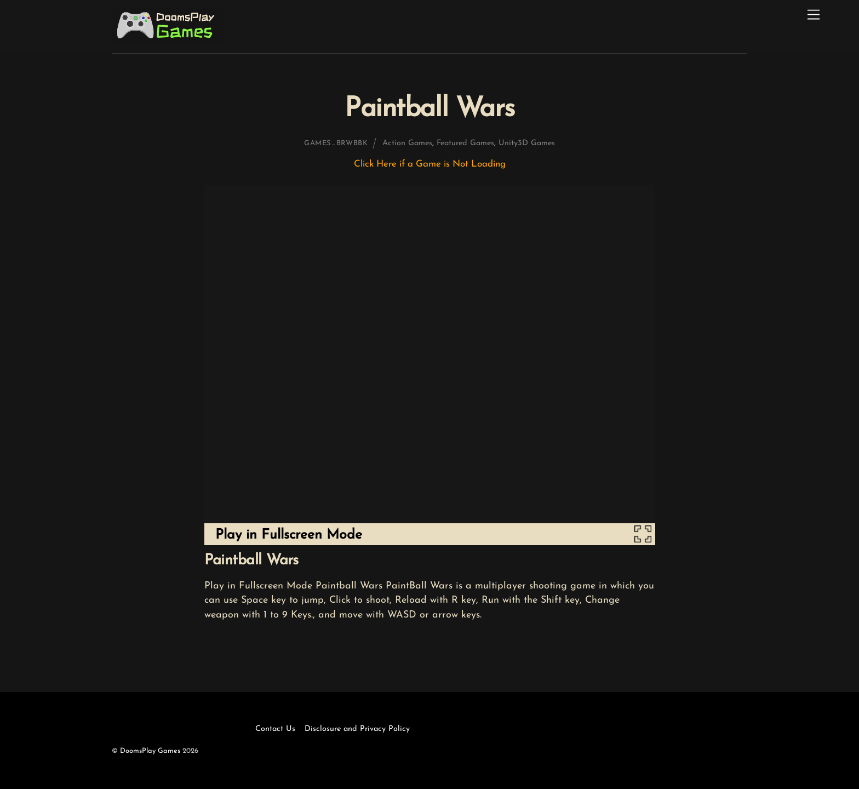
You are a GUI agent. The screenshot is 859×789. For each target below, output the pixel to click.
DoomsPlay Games (150, 750)
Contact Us (275, 729)
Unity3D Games (527, 143)
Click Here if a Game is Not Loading (430, 164)
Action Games (407, 143)
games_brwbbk (336, 143)
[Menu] (813, 15)
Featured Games (465, 143)
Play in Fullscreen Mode (288, 535)
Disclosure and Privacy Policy (357, 729)
